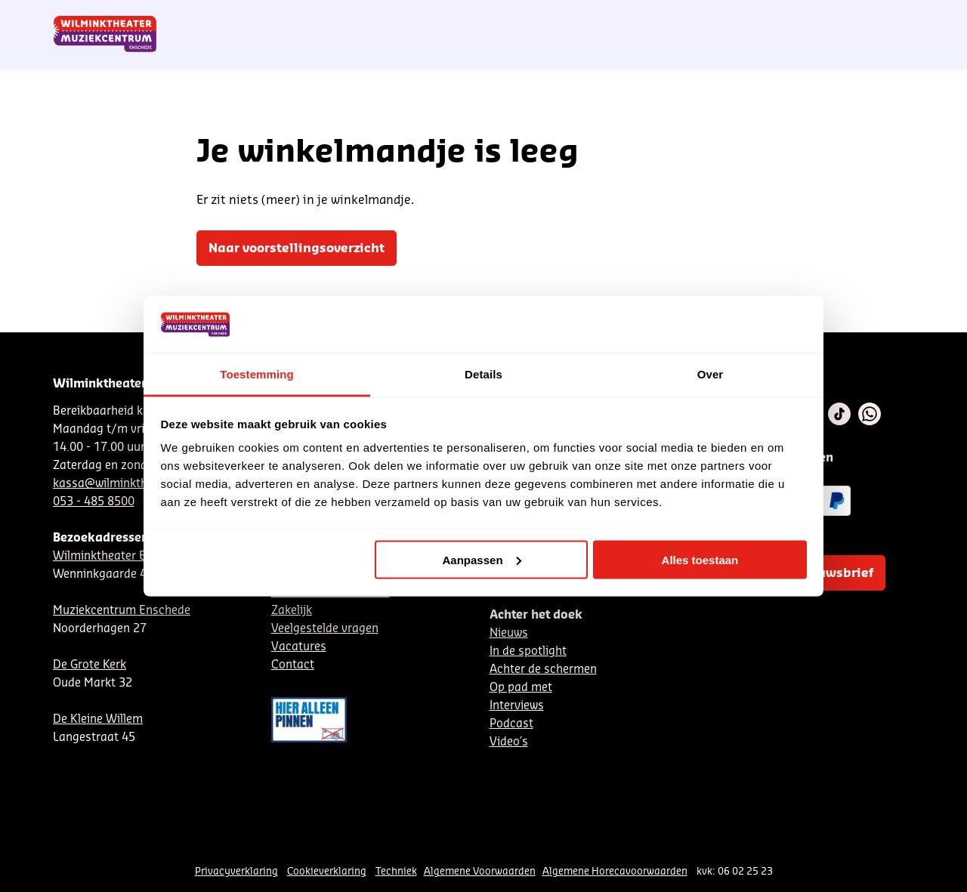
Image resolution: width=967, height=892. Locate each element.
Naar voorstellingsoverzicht (297, 248)
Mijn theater (842, 17)
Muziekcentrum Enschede (121, 610)
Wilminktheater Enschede (121, 556)
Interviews (517, 705)
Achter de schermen (543, 669)
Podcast (511, 724)
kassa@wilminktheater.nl (120, 483)
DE (677, 17)
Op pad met (521, 687)
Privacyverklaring (236, 871)
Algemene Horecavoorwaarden (614, 871)
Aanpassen (482, 559)
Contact (741, 17)
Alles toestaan (700, 559)
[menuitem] (883, 53)
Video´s (509, 742)
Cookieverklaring (326, 871)
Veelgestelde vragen (324, 628)
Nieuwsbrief (604, 17)
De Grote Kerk (89, 665)
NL (652, 17)
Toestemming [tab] (257, 374)
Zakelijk (291, 610)
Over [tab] (710, 374)
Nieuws (509, 633)
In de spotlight (528, 651)
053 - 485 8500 (93, 502)
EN (702, 17)
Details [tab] (483, 374)
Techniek (396, 871)
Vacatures (298, 647)
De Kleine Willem (98, 719)
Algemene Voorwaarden (480, 871)
